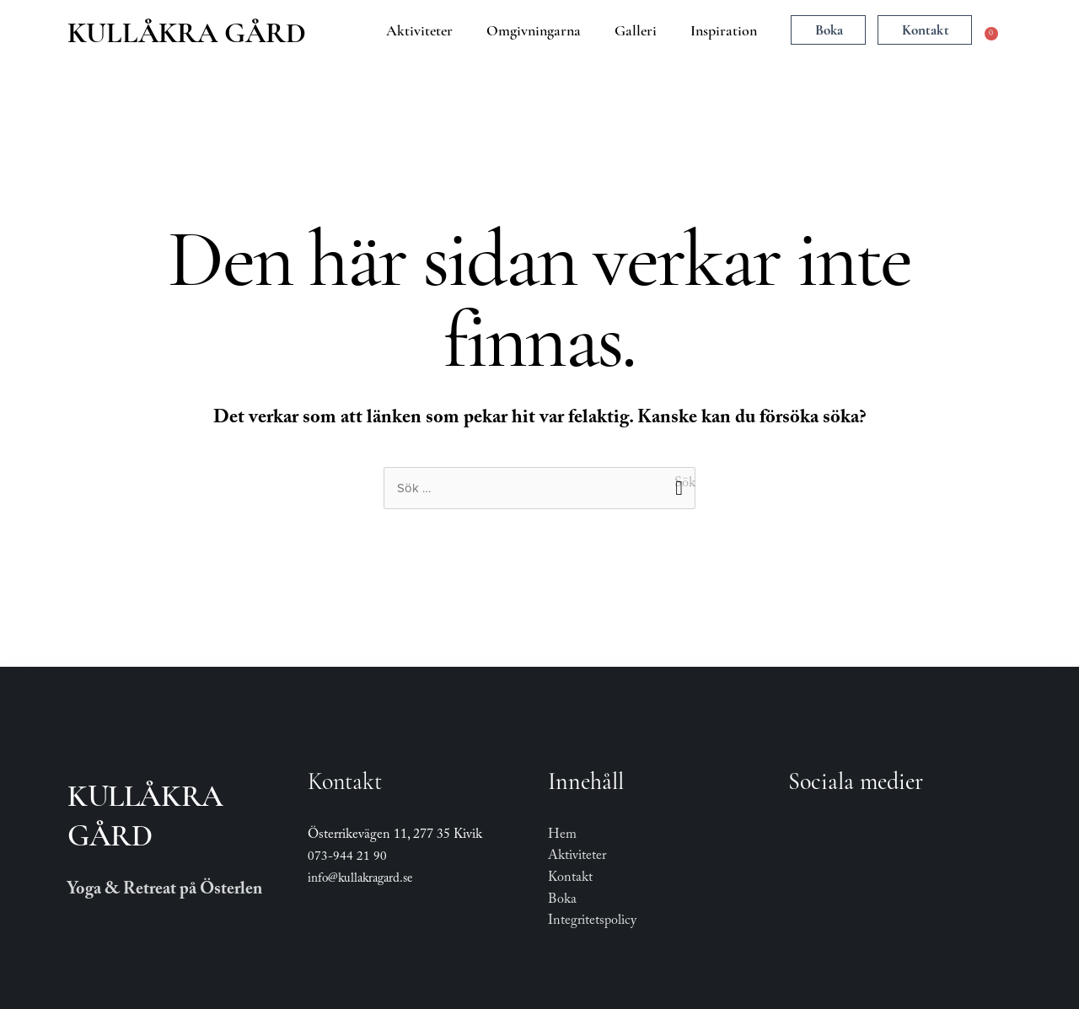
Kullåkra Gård (186, 33)
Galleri (636, 30)
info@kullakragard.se (360, 880)
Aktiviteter (419, 30)
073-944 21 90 (347, 858)
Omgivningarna (533, 30)
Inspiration (723, 30)
